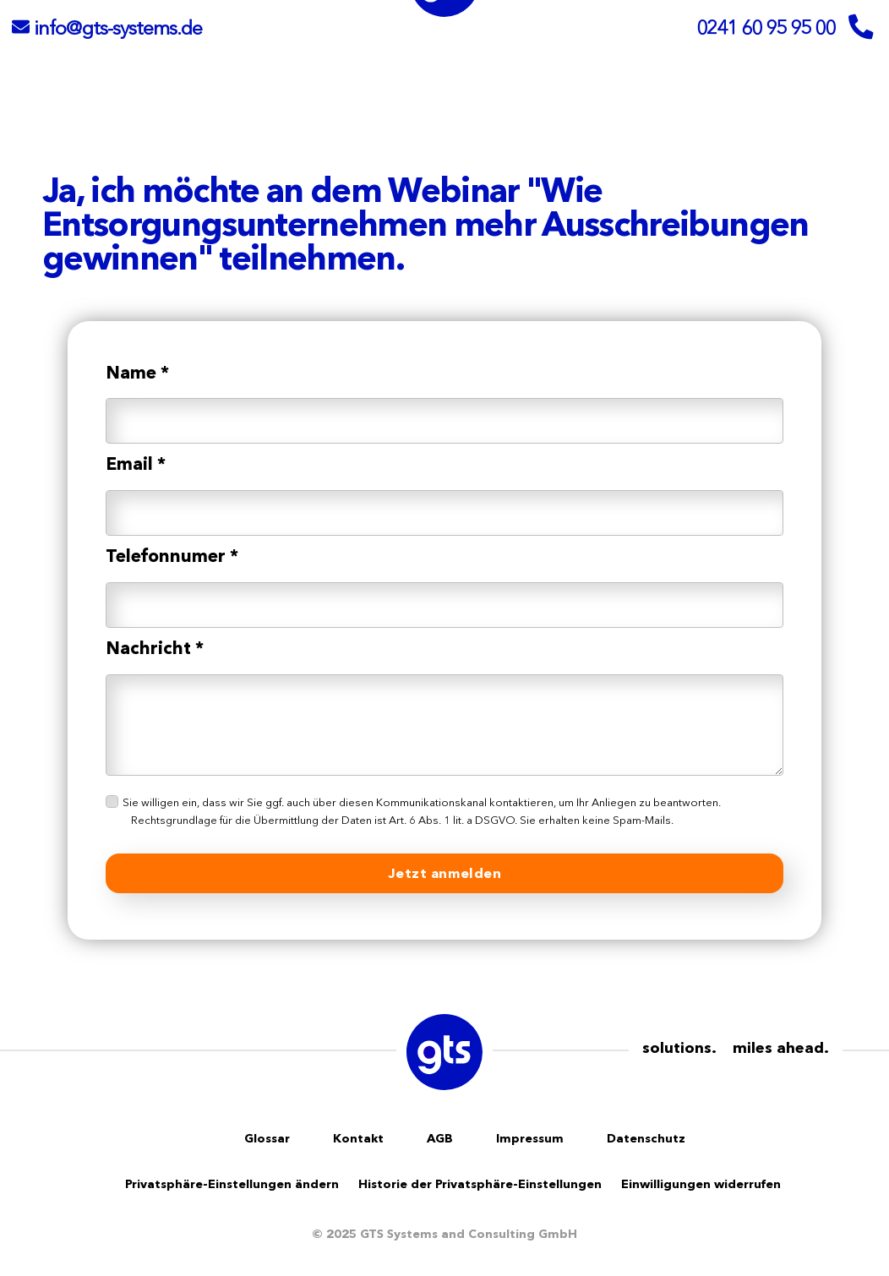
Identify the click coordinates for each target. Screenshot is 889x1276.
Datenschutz (646, 1138)
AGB (440, 1138)
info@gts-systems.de (118, 28)
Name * (137, 372)
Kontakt (358, 1138)
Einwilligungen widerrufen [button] (701, 1183)
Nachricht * (155, 647)
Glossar (267, 1138)
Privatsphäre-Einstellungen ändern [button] (232, 1183)
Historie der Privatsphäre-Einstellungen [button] (480, 1183)
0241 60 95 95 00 (766, 28)
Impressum (530, 1138)
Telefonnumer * (172, 555)
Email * (136, 463)
